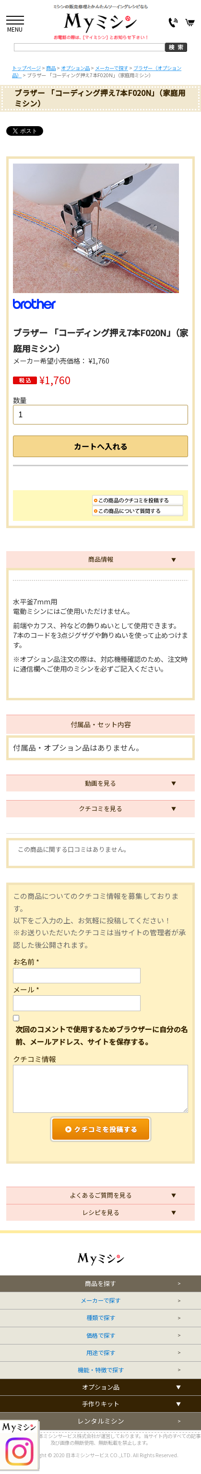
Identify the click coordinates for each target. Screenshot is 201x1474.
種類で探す (100, 1318)
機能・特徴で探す (101, 1370)
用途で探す (100, 1353)
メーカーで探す (100, 1301)
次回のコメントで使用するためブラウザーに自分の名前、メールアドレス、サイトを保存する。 (101, 1035)
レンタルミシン (100, 1421)
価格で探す (100, 1336)
